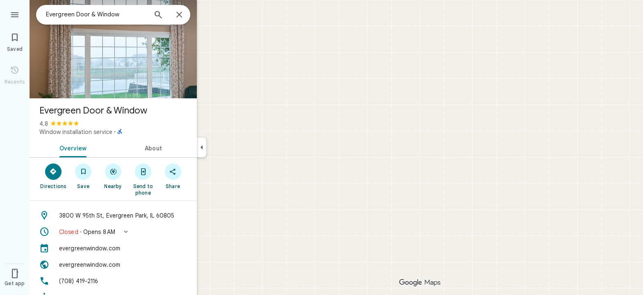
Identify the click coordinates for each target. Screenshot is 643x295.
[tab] (71, 147)
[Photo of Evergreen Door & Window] (113, 49)
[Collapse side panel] (201, 147)
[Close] (179, 15)
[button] (113, 232)
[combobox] (96, 14)
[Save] (83, 176)
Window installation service (75, 132)
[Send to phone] (143, 179)
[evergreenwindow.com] (113, 248)
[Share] (173, 176)
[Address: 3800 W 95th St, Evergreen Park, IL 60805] (113, 215)
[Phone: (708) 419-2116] (113, 281)
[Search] (158, 15)
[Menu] (15, 14)
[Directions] (53, 176)
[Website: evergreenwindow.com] (113, 264)
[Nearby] (113, 176)
